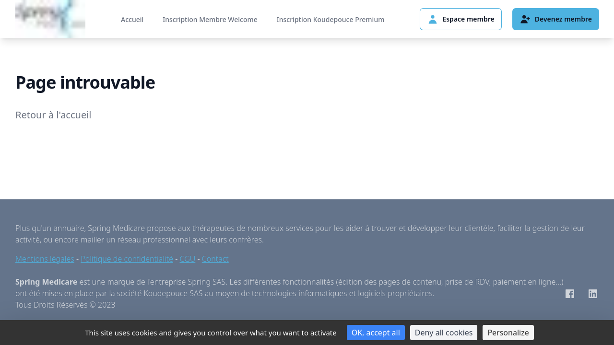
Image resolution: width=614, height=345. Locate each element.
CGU (188, 258)
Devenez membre (556, 19)
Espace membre (460, 19)
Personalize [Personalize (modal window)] (508, 332)
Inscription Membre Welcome (210, 19)
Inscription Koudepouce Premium (331, 19)
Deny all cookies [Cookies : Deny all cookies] (444, 332)
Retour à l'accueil (53, 114)
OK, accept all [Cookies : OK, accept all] (376, 332)
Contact (215, 258)
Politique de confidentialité (127, 258)
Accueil (132, 19)
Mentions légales (44, 258)
